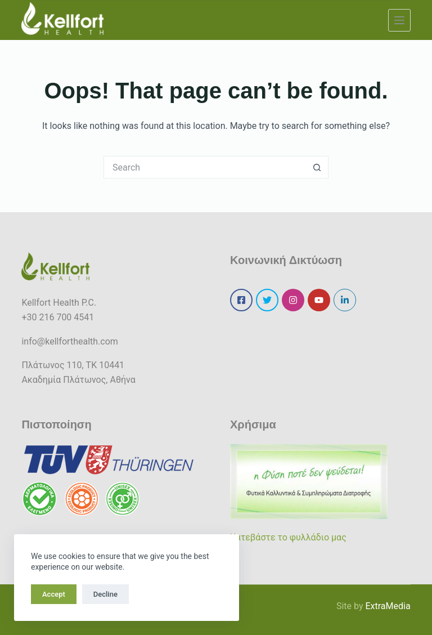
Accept (53, 594)
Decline (105, 594)
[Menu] (399, 20)
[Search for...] (205, 167)
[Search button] (317, 167)
